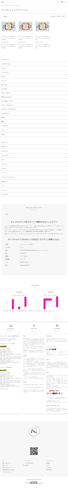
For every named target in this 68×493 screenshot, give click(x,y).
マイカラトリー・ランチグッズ (9, 182)
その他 (3, 136)
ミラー (3, 192)
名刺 (2, 123)
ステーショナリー (6, 93)
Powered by (34, 490)
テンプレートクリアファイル (18, 5)
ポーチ (3, 77)
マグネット (4, 68)
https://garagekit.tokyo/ (24, 272)
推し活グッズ (5, 149)
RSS (24, 472)
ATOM (27, 472)
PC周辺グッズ (5, 187)
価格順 (58, 16)
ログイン (47, 472)
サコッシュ (4, 81)
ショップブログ (26, 468)
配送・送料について (5, 470)
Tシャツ (3, 132)
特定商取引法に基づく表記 (7, 477)
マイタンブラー (5, 168)
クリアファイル (8, 5)
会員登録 (47, 470)
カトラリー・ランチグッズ (8, 110)
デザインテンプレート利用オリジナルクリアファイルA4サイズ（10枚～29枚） (8, 38)
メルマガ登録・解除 (27, 470)
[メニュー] (66, 2)
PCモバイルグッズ (6, 97)
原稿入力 (3, 118)
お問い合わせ (48, 477)
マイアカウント (48, 468)
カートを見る (48, 475)
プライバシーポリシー (6, 479)
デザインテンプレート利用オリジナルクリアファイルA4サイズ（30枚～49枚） (25, 38)
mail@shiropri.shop (24, 269)
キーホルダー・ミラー (7, 102)
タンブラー (4, 89)
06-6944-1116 (23, 260)
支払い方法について (5, 475)
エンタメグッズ (5, 114)
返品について (4, 472)
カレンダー (4, 85)
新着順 (63, 16)
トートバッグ (5, 72)
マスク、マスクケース (7, 106)
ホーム (2, 5)
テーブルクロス (5, 127)
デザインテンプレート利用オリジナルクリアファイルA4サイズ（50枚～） (42, 38)
